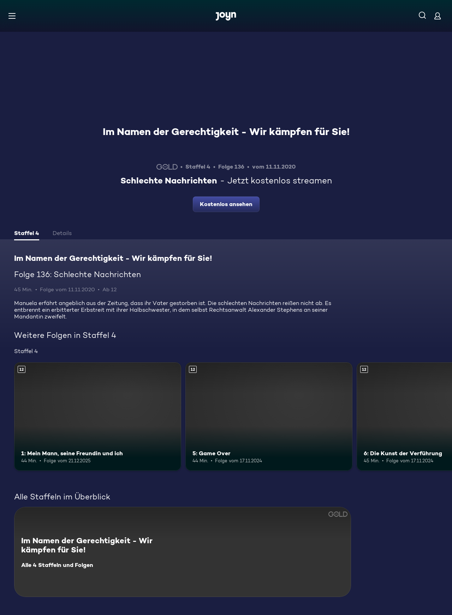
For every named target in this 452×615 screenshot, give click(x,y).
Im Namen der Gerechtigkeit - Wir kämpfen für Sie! (226, 131)
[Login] (437, 16)
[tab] (27, 234)
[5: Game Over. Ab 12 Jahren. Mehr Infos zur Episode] (268, 416)
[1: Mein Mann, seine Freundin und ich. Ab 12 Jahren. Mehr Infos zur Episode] (97, 416)
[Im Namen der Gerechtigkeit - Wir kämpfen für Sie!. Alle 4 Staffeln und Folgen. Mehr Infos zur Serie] (182, 552)
